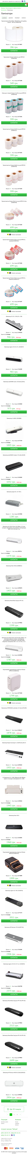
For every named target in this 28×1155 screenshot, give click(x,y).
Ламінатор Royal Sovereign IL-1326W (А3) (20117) (14, 742)
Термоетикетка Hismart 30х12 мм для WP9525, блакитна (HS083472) (14, 278)
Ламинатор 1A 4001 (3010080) (14, 418)
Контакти (17, 1124)
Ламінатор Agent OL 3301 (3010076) (14, 890)
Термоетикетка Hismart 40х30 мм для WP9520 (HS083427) (14, 129)
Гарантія (2, 1123)
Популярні (17, 17)
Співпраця (17, 1123)
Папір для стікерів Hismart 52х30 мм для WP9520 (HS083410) (14, 93)
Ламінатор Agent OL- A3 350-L (14, 491)
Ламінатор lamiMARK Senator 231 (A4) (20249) (14, 455)
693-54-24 (12, 1)
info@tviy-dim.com (5, 1145)
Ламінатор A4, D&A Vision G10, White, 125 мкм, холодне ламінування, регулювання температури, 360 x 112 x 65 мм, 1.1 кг (14, 528)
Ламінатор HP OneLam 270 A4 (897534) (14, 927)
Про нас (16, 1121)
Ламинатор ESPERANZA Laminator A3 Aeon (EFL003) (14, 708)
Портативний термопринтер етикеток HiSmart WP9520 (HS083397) (14, 852)
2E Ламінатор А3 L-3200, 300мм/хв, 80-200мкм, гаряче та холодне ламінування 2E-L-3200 (14, 778)
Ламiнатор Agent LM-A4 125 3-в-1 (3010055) (14, 964)
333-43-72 (18, 1)
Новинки (24, 17)
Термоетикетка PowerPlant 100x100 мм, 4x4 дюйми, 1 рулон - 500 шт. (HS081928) (14, 21)
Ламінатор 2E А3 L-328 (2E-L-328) (14, 316)
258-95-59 (5, 1)
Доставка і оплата (4, 1121)
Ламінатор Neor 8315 (14, 815)
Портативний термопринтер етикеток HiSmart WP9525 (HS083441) (14, 670)
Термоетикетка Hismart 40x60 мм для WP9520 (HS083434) (14, 165)
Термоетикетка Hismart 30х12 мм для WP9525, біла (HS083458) (14, 202)
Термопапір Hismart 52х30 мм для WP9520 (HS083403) (14, 57)
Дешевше (4, 17)
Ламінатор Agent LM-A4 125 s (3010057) (14, 347)
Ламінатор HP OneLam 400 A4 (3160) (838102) (14, 1072)
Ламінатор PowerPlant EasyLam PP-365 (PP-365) (14, 1000)
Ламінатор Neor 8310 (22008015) (14, 565)
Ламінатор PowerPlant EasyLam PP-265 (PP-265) (14, 1035)
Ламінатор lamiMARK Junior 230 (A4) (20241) (14, 381)
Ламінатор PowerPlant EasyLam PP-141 (14, 600)
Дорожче (11, 17)
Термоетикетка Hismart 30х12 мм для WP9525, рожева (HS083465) (14, 240)
